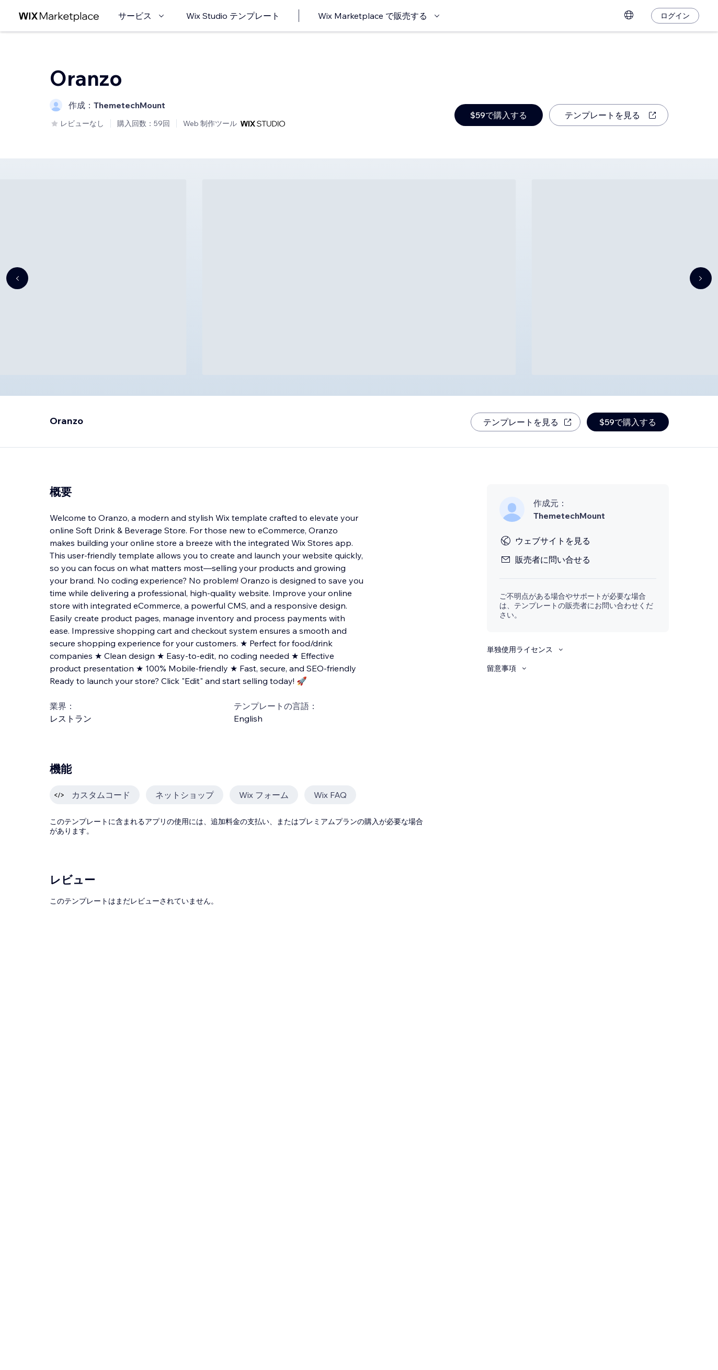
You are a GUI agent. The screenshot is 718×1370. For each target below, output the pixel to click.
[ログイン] (675, 16)
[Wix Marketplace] (59, 16)
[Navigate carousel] (17, 278)
